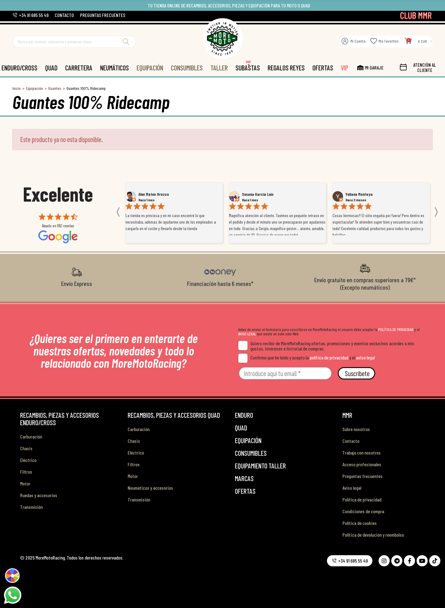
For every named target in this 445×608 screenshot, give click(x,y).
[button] (30, 15)
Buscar (126, 42)
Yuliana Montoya (359, 194)
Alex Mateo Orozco (153, 194)
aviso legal (365, 357)
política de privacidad (329, 357)
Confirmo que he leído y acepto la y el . (307, 357)
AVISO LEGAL (247, 333)
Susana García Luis (257, 194)
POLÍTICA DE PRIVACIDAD (395, 329)
